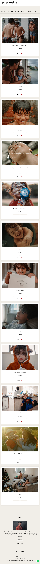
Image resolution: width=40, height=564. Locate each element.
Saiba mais (20, 539)
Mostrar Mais (20, 508)
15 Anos (17, 11)
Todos (3, 11)
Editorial (36, 11)
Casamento (10, 11)
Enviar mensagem (20, 556)
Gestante (28, 11)
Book (22, 11)
